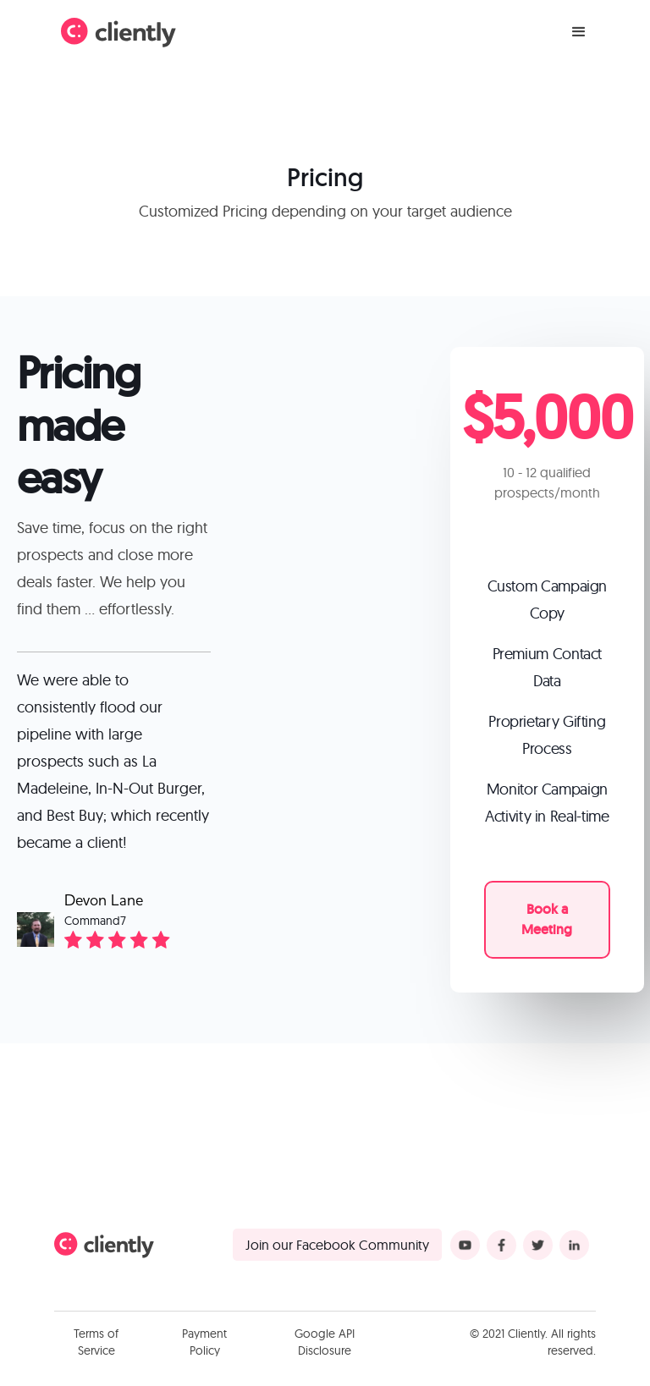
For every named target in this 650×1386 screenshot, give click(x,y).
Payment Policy (204, 1342)
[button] (579, 32)
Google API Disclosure (325, 1342)
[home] (118, 32)
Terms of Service (96, 1342)
